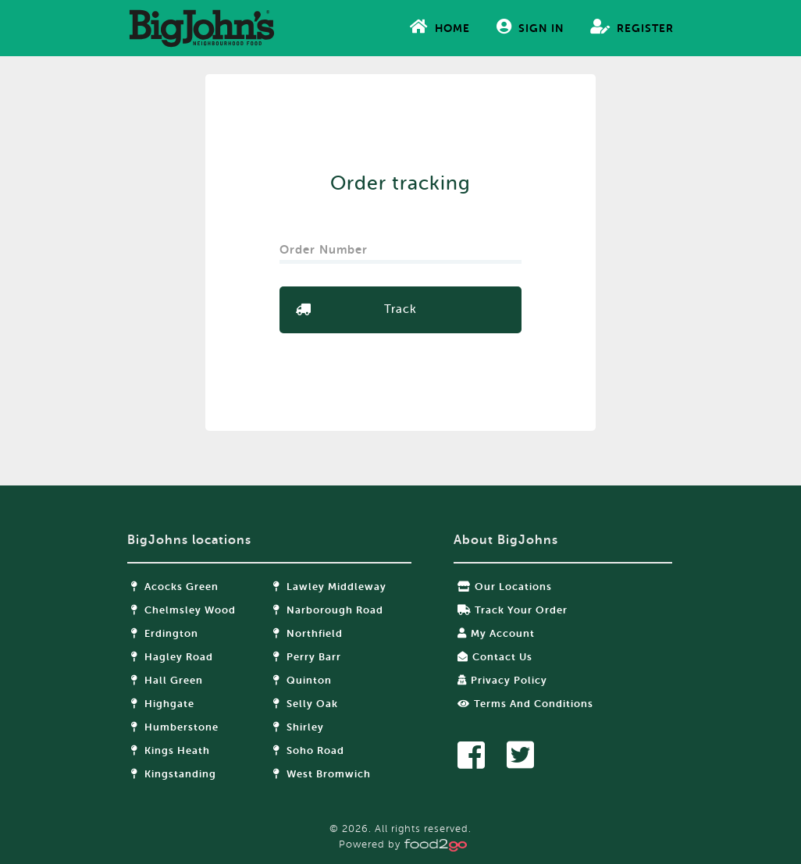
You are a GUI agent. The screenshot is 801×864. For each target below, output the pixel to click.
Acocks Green (175, 586)
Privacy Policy (502, 680)
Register (632, 26)
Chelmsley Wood (183, 610)
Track (400, 309)
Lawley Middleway (329, 586)
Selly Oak (305, 703)
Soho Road (308, 750)
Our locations (504, 586)
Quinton (302, 680)
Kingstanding (173, 774)
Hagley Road (172, 657)
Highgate (162, 703)
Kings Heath (170, 750)
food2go (201, 28)
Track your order (512, 610)
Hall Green (167, 680)
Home (440, 26)
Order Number (325, 245)
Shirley (298, 727)
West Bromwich (322, 774)
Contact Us (494, 657)
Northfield (308, 633)
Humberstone (175, 727)
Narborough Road (328, 610)
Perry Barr (307, 657)
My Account (496, 633)
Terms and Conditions (525, 703)
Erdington (164, 633)
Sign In (530, 26)
